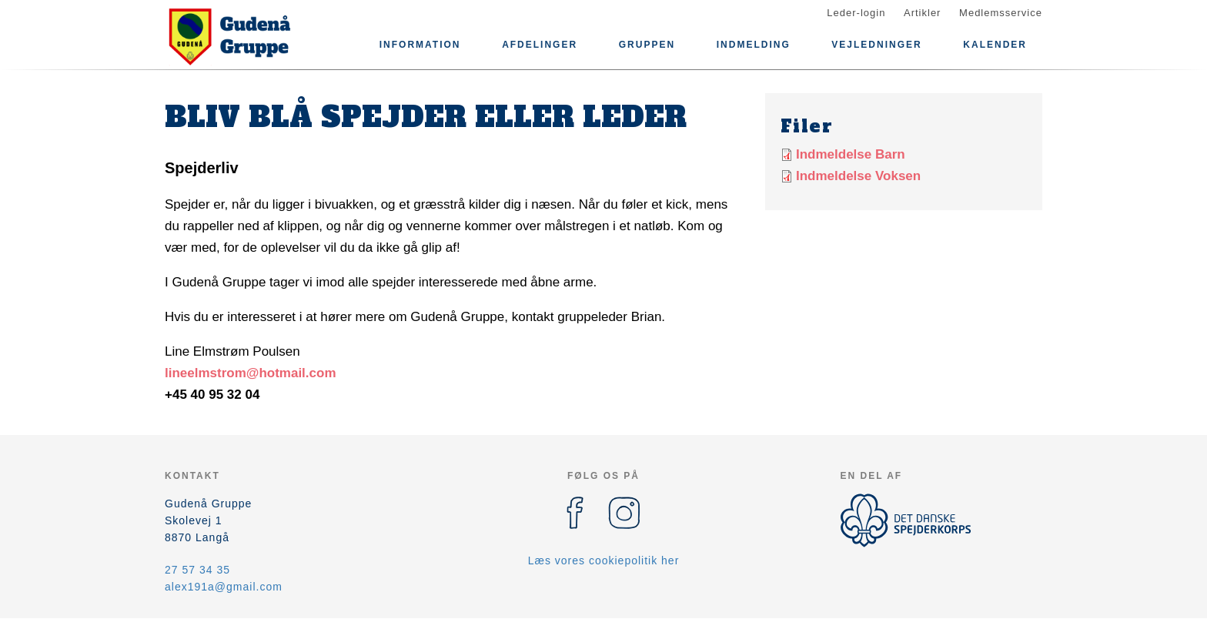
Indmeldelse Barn (850, 154)
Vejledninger (876, 44)
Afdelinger (539, 44)
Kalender (995, 44)
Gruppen (647, 44)
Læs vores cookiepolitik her (604, 560)
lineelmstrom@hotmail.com (250, 373)
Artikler (922, 12)
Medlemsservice (1000, 12)
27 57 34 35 (197, 570)
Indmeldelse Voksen (858, 176)
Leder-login (856, 12)
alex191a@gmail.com (224, 587)
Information (420, 44)
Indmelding (754, 44)
